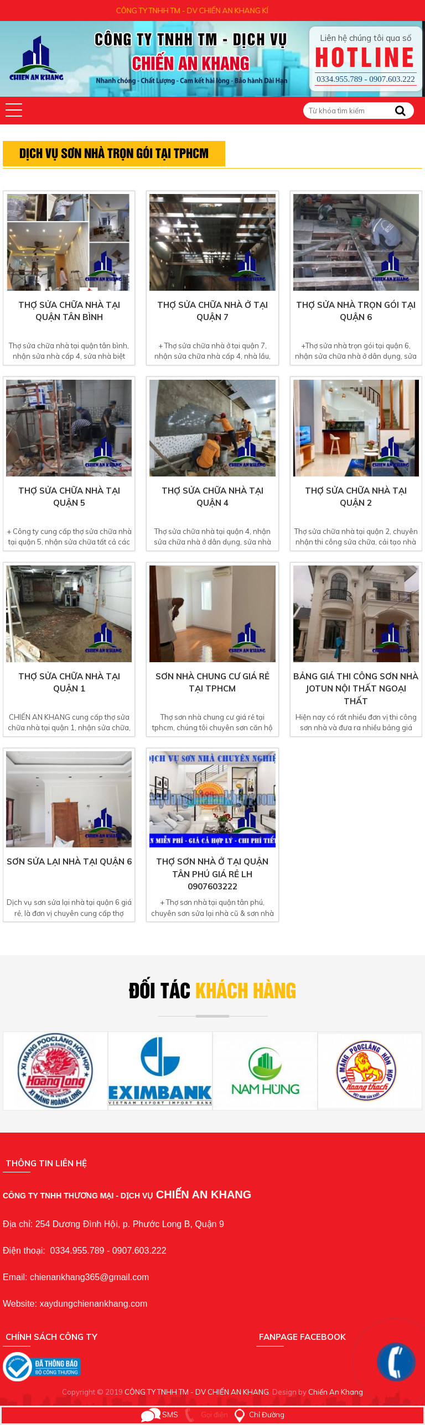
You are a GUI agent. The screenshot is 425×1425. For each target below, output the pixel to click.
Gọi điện (204, 1414)
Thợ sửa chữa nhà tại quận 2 (356, 497)
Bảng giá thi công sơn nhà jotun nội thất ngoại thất (355, 688)
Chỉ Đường (257, 1414)
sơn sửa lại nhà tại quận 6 (69, 861)
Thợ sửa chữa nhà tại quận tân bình (69, 311)
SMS (159, 1414)
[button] (14, 110)
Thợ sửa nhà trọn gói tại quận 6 (356, 311)
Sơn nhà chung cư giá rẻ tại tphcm (212, 682)
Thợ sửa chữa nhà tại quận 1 (69, 682)
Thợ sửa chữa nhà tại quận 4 (212, 497)
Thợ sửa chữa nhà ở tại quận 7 (212, 311)
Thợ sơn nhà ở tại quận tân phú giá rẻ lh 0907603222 (212, 874)
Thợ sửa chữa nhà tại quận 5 (69, 497)
